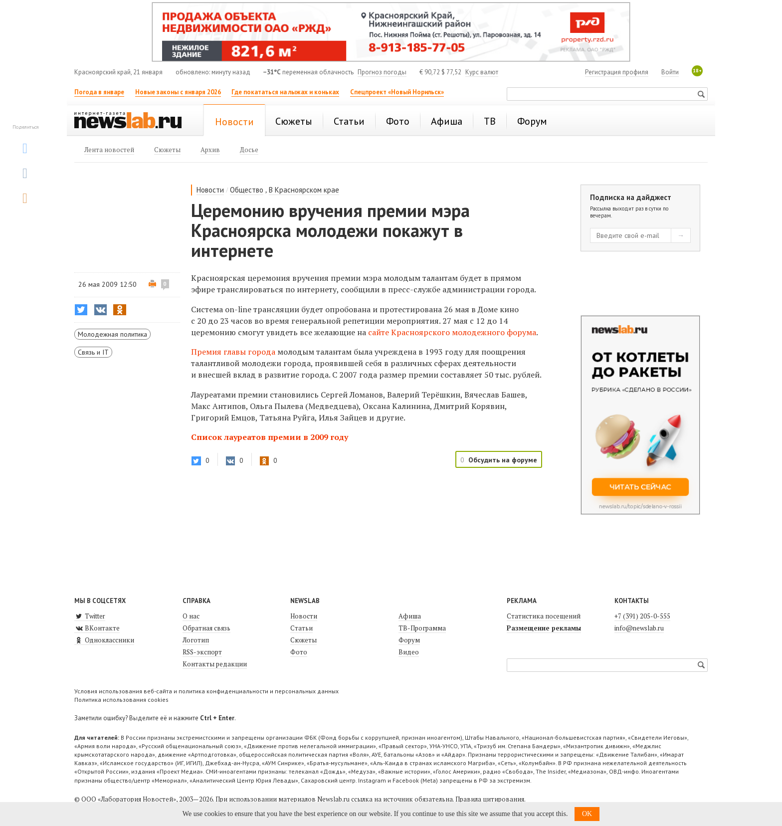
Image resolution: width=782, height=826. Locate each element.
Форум (409, 639)
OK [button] (587, 814)
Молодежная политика (112, 334)
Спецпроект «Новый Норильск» (397, 92)
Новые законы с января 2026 (178, 92)
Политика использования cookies (121, 699)
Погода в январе (99, 92)
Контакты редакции (215, 663)
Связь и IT (93, 352)
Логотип (196, 639)
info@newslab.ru (639, 627)
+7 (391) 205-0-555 (642, 616)
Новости (210, 190)
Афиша (409, 616)
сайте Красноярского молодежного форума (452, 332)
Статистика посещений (544, 616)
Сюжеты (303, 639)
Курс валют (481, 72)
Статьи (301, 627)
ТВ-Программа (422, 627)
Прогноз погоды (382, 72)
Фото (298, 651)
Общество (246, 190)
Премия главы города (233, 351)
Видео (408, 651)
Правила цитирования (489, 799)
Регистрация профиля (616, 72)
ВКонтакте (97, 627)
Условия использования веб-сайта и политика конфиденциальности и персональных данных (206, 691)
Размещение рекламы (544, 627)
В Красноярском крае (304, 190)
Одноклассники (104, 639)
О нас (191, 616)
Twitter (89, 616)
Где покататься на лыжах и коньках (285, 92)
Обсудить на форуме (502, 459)
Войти (670, 72)
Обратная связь (206, 627)
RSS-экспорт (202, 651)
